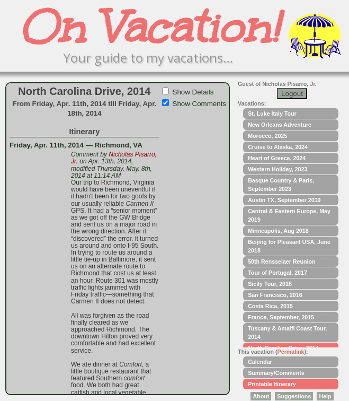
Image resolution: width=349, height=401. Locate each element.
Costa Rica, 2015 (270, 306)
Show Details (193, 92)
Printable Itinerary (272, 384)
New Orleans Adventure (279, 124)
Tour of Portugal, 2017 (277, 272)
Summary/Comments (276, 373)
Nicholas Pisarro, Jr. (114, 158)
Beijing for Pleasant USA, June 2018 (289, 246)
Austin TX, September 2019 (284, 200)
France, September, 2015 (281, 317)
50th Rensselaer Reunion (281, 261)
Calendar (260, 362)
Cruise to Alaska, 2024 (278, 147)
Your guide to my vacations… (148, 57)
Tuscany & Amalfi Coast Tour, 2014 (287, 332)
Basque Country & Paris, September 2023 (281, 184)
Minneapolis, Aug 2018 (278, 231)
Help (325, 396)
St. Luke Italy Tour (272, 113)
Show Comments (199, 104)
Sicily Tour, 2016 (270, 284)
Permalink (291, 351)
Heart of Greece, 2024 (277, 158)
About (261, 396)
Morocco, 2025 (267, 136)
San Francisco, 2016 (275, 295)
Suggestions (294, 396)
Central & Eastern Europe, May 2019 (289, 215)
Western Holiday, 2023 (277, 169)
